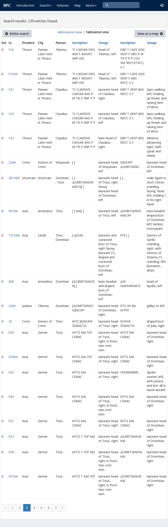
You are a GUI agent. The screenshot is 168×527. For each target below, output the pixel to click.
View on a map (150, 34)
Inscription (79, 43)
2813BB (14, 178)
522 (11, 114)
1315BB (14, 235)
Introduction (25, 5)
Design (103, 43)
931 (11, 421)
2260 (12, 306)
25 (10, 321)
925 (11, 372)
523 (11, 138)
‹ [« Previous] (5, 508)
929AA (13, 357)
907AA (13, 211)
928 (11, 452)
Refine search (17, 34)
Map (77, 5)
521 (11, 89)
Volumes (63, 5)
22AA (12, 162)
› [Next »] (62, 508)
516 (11, 50)
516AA (13, 74)
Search (45, 5)
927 (11, 436)
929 (11, 332)
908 (11, 281)
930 (11, 397)
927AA (13, 476)
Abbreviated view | (71, 32)
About (91, 5)
